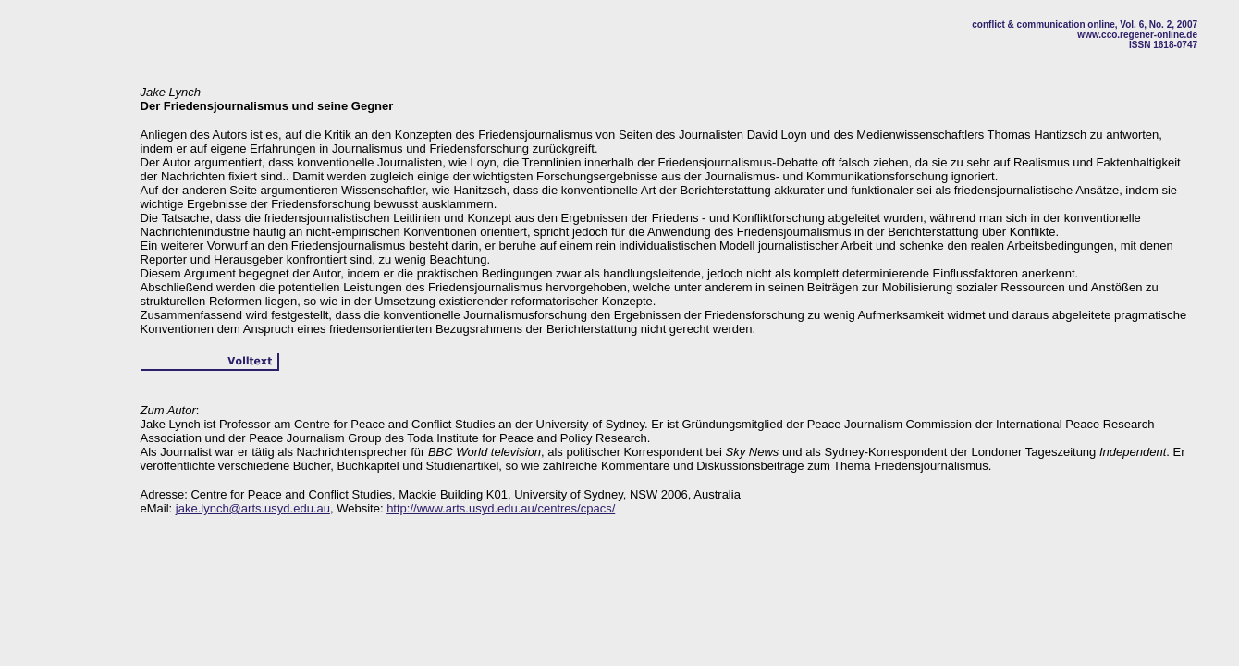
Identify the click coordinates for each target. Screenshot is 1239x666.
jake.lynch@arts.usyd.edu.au (253, 508)
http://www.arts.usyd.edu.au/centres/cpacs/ (500, 508)
